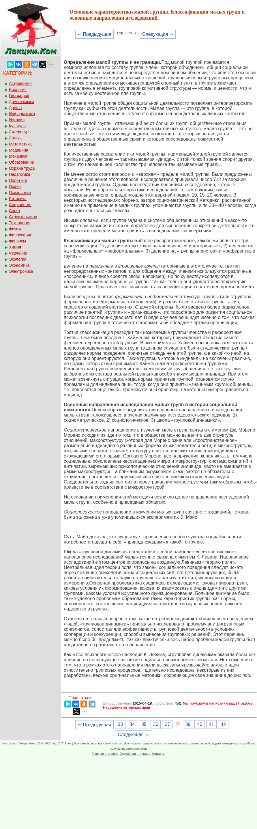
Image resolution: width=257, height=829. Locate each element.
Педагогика (19, 174)
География (19, 95)
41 (211, 724)
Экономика (19, 265)
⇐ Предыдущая (94, 34)
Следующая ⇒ (157, 34)
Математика (20, 144)
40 (199, 724)
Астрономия (20, 83)
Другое (15, 107)
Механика (18, 156)
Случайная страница (135, 753)
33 (120, 724)
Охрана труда (22, 168)
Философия (20, 235)
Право (15, 186)
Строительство (23, 216)
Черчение (18, 253)
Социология (20, 204)
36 (155, 724)
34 (132, 724)
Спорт (14, 210)
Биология (18, 89)
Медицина (18, 150)
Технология (19, 223)
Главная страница (105, 753)
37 (167, 724)
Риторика (18, 198)
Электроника (21, 271)
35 (144, 724)
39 (188, 724)
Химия (15, 247)
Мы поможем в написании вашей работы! (219, 703)
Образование (21, 162)
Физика (15, 229)
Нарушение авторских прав (126, 707)
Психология (20, 192)
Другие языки (21, 101)
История (17, 119)
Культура (17, 126)
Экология (17, 259)
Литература (20, 132)
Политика (18, 180)
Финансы (17, 241)
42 (223, 724)
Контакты (158, 753)
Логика (15, 138)
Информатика (22, 113)
